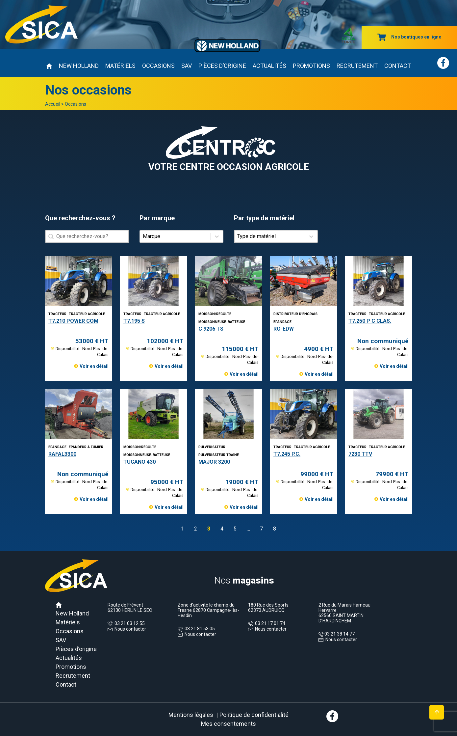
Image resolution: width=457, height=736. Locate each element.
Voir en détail (94, 366)
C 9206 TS (210, 329)
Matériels (120, 65)
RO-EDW (283, 329)
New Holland (79, 65)
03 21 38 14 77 (339, 634)
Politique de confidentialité (254, 714)
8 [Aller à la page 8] (274, 529)
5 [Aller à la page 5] (235, 529)
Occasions (158, 65)
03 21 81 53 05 (199, 628)
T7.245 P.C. (286, 454)
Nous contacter (130, 629)
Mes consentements (228, 723)
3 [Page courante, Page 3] (208, 529)
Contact (397, 65)
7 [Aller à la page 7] (261, 529)
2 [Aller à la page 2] (195, 529)
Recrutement (357, 65)
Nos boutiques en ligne (409, 37)
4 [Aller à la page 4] (221, 529)
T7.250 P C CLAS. (369, 321)
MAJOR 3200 (214, 462)
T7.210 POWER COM (73, 321)
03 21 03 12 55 (129, 623)
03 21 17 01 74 (269, 623)
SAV (186, 65)
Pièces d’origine (222, 65)
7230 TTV (360, 454)
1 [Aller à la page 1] (182, 529)
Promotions (311, 65)
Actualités (269, 65)
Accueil (52, 104)
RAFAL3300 (62, 454)
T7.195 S (134, 321)
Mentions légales (190, 714)
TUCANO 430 (139, 462)
